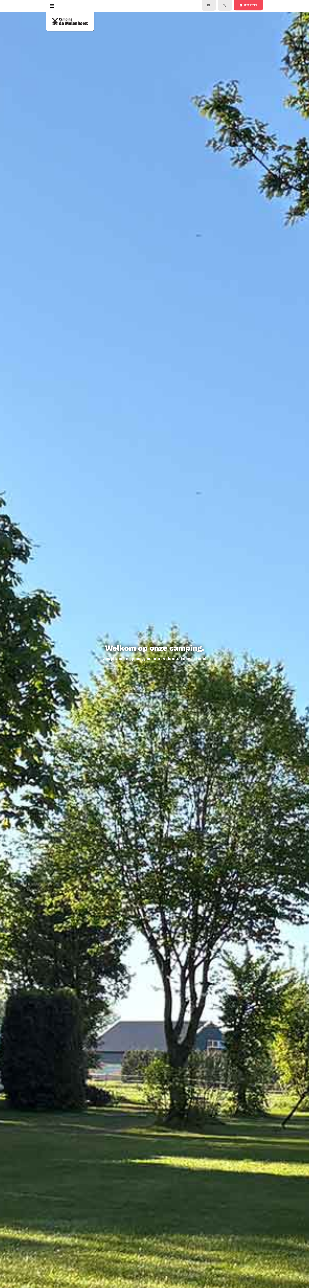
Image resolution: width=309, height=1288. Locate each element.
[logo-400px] (70, 19)
